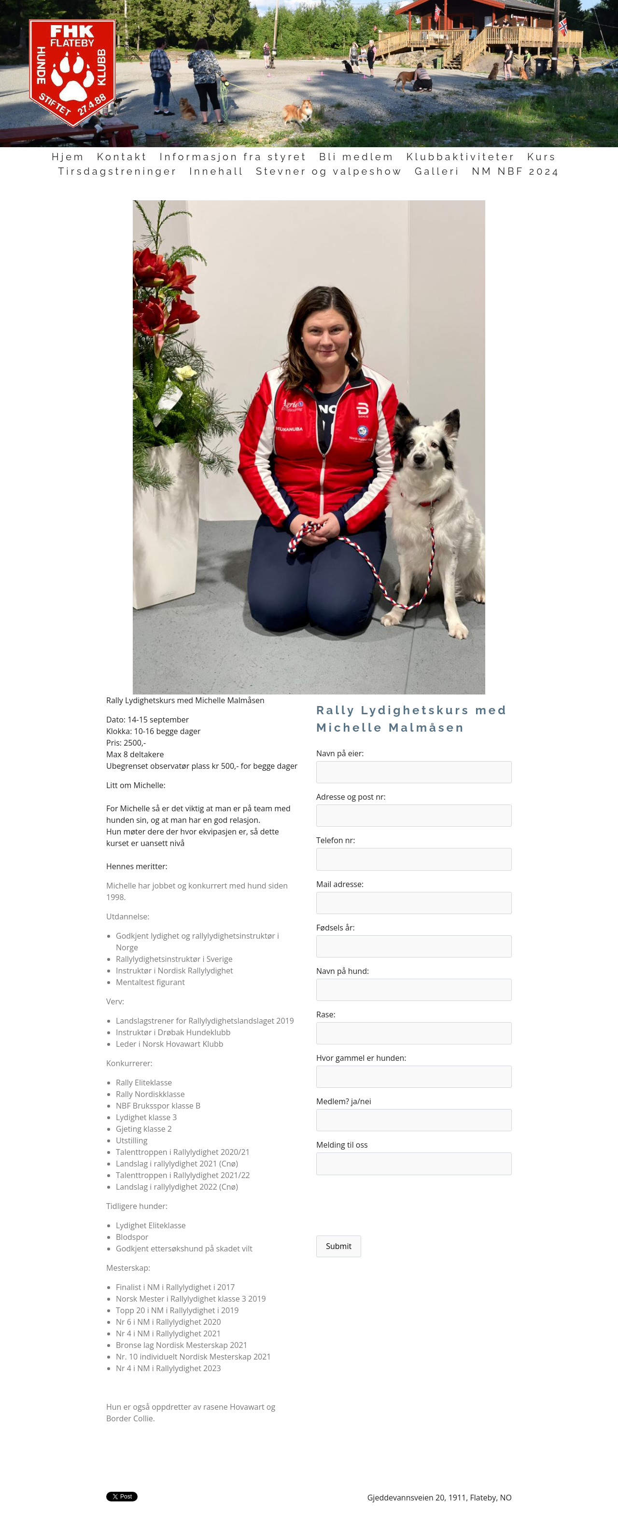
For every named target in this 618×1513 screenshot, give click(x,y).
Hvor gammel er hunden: (361, 1058)
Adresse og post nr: (351, 796)
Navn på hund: (342, 971)
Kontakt (122, 157)
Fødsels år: (335, 927)
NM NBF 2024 (516, 171)
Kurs (542, 157)
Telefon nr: (335, 840)
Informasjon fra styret (234, 157)
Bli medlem (356, 157)
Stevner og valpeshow (329, 171)
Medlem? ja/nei (343, 1101)
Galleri (437, 171)
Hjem (68, 157)
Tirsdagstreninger (118, 171)
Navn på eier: (340, 753)
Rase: (326, 1014)
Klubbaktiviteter (461, 157)
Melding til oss (342, 1144)
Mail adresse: (340, 884)
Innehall (216, 171)
